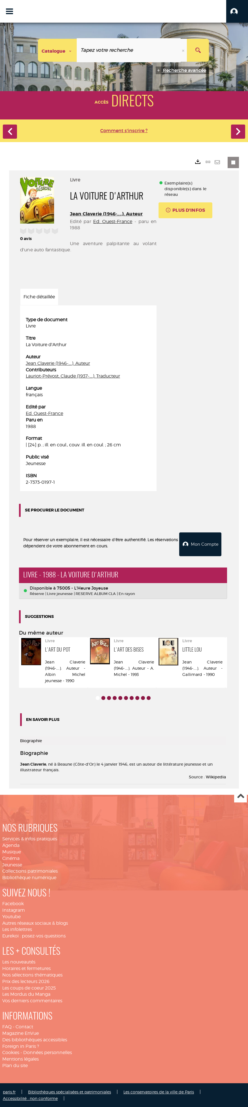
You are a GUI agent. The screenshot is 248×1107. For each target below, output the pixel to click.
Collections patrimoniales (30, 870)
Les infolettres (17, 929)
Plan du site (15, 1065)
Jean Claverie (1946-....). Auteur (106, 214)
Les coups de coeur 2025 (29, 987)
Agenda (11, 844)
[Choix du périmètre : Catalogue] (57, 50)
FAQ (7, 1026)
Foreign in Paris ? (20, 1045)
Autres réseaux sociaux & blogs (35, 922)
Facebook (13, 903)
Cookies (10, 1052)
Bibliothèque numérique (29, 877)
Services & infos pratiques (29, 838)
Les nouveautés (18, 961)
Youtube (11, 916)
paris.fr (9, 1091)
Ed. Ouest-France (112, 221)
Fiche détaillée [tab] (39, 296)
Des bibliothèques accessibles (34, 1039)
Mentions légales (20, 1058)
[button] (237, 11)
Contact (24, 1026)
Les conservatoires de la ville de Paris (158, 1091)
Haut (240, 796)
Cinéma (11, 857)
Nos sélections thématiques (32, 974)
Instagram (13, 909)
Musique (11, 851)
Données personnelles (47, 1052)
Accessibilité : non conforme (30, 1097)
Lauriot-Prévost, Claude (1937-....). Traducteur (73, 376)
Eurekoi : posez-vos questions (34, 935)
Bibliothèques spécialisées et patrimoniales (69, 1091)
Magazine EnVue (20, 1032)
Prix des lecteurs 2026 (26, 981)
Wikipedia (216, 776)
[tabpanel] (88, 401)
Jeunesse (12, 864)
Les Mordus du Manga (26, 993)
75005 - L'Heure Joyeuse (82, 587)
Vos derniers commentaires (32, 1000)
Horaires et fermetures (26, 968)
